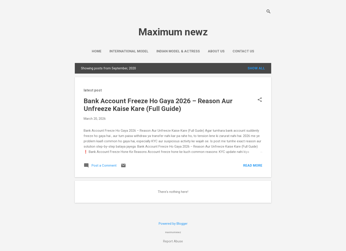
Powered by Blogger (173, 224)
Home (97, 51)
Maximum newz (173, 32)
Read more (252, 165)
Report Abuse (173, 241)
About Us (216, 51)
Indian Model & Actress (178, 51)
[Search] (268, 12)
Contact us (243, 51)
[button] (259, 100)
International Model (129, 51)
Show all (256, 68)
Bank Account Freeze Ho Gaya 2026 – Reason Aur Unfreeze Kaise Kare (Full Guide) (158, 104)
